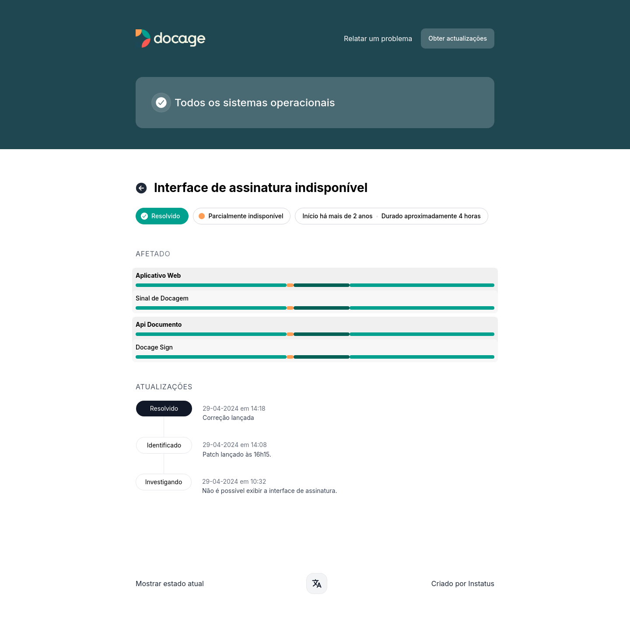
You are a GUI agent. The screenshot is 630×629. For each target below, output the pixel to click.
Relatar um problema (378, 38)
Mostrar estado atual (170, 583)
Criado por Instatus (462, 583)
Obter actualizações (457, 38)
